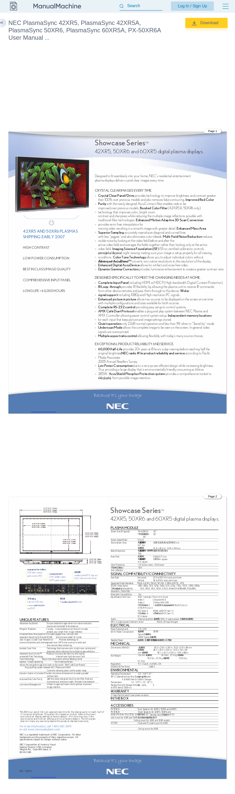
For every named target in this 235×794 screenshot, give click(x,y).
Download (209, 23)
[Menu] (226, 6)
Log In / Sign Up (192, 6)
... (47, 38)
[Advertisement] (117, 87)
